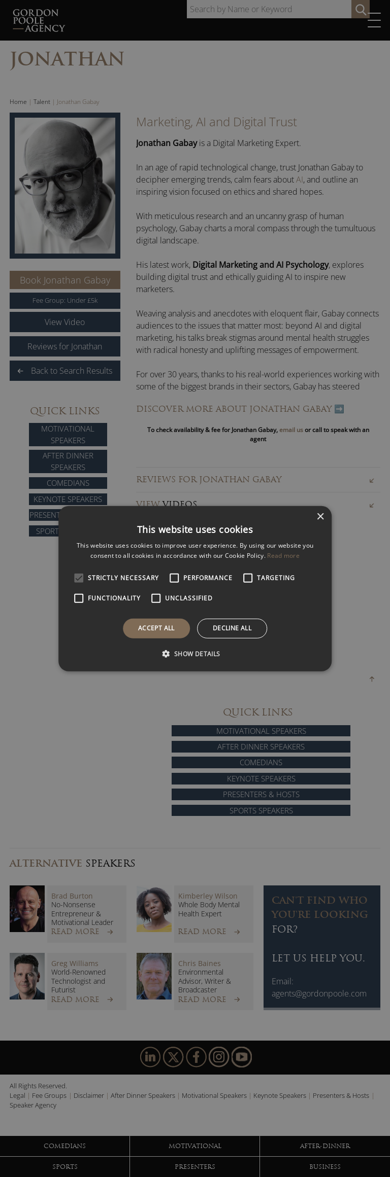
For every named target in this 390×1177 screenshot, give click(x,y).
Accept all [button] (156, 628)
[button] (195, 654)
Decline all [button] (232, 628)
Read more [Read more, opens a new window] (283, 555)
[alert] (195, 588)
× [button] (320, 516)
